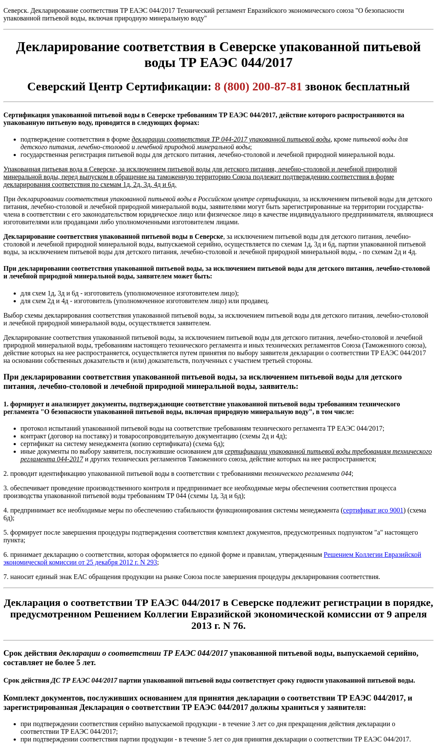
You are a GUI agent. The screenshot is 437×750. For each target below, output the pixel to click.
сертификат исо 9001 (373, 510)
